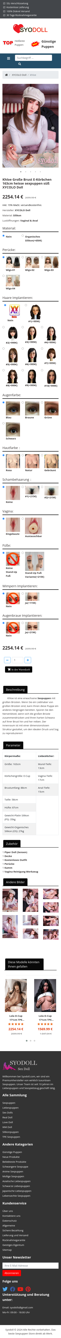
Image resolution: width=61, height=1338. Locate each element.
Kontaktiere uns (11, 1215)
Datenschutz (9, 1220)
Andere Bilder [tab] (15, 882)
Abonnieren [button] (12, 1273)
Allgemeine (8, 1225)
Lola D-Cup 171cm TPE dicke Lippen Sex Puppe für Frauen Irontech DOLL (16, 1018)
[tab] (20, 171)
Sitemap (7, 1249)
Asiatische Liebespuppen (16, 1181)
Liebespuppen (10, 1107)
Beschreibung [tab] (15, 690)
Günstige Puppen (12, 1152)
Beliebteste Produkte (14, 1161)
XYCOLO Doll (19, 74)
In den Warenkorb (20, 669)
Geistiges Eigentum (13, 1245)
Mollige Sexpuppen (13, 1176)
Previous (8, 128)
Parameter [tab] (13, 745)
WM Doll (7, 1127)
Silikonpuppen (10, 1132)
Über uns (7, 1211)
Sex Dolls (7, 1112)
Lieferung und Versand (15, 1235)
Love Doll (7, 1122)
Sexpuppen (8, 1102)
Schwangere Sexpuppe (15, 1166)
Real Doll (7, 1117)
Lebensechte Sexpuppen (16, 1195)
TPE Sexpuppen (11, 1136)
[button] (27, 1040)
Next (52, 128)
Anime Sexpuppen (12, 1171)
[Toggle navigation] (8, 61)
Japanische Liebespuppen (16, 1190)
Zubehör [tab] (12, 844)
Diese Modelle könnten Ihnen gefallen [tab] (23, 964)
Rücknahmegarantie (13, 1240)
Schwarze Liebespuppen (16, 1186)
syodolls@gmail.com (21, 1307)
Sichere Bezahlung (12, 1230)
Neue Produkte (11, 1156)
